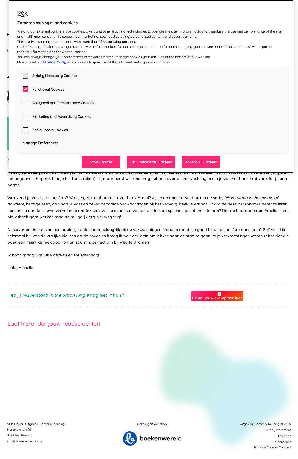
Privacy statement (277, 430)
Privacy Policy (54, 62)
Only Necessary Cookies (151, 162)
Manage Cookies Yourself (272, 447)
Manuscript (283, 442)
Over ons (284, 436)
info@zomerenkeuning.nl (24, 441)
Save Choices (101, 162)
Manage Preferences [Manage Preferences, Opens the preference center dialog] (40, 143)
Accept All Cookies (201, 162)
